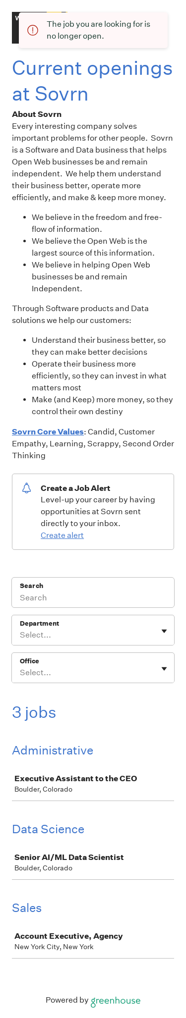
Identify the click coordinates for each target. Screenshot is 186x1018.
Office (29, 661)
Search (31, 586)
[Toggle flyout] (164, 631)
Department (39, 623)
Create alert (62, 535)
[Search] (93, 598)
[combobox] (20, 635)
